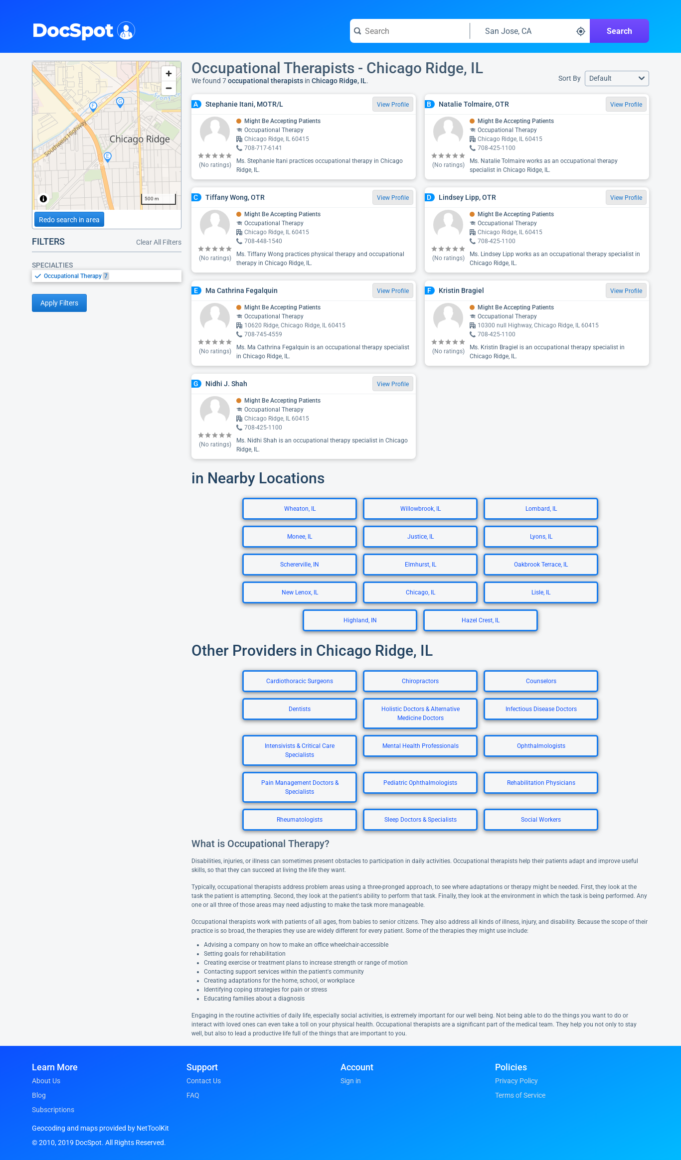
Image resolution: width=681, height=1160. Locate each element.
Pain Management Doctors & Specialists (300, 787)
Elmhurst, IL (420, 564)
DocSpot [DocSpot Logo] (81, 29)
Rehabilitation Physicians (541, 782)
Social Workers (541, 819)
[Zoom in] (169, 73)
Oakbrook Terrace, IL (541, 564)
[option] (112, 276)
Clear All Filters (158, 242)
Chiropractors (420, 681)
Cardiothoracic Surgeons (299, 681)
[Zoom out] (169, 88)
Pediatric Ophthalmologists (420, 782)
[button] (617, 78)
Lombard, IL (541, 508)
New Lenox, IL (300, 592)
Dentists (300, 709)
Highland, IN (360, 620)
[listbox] (106, 276)
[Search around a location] (530, 31)
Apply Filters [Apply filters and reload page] (59, 303)
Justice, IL (420, 536)
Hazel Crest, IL (481, 620)
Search (619, 31)
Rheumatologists (300, 819)
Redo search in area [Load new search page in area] (69, 220)
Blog (39, 1095)
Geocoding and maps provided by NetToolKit (100, 1128)
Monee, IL (299, 536)
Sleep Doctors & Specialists (420, 819)
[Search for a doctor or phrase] (410, 31)
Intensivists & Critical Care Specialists (300, 750)
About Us (46, 1081)
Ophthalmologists (541, 745)
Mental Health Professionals (420, 745)
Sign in (350, 1081)
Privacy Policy (516, 1081)
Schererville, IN (299, 564)
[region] (106, 135)
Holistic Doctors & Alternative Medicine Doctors (420, 714)
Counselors (541, 681)
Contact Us (203, 1081)
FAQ (192, 1095)
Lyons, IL (541, 536)
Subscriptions (53, 1110)
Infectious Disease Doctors (541, 709)
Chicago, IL (420, 592)
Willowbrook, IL (420, 508)
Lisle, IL (540, 592)
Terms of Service (520, 1095)
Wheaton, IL (300, 508)
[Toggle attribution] (43, 199)
